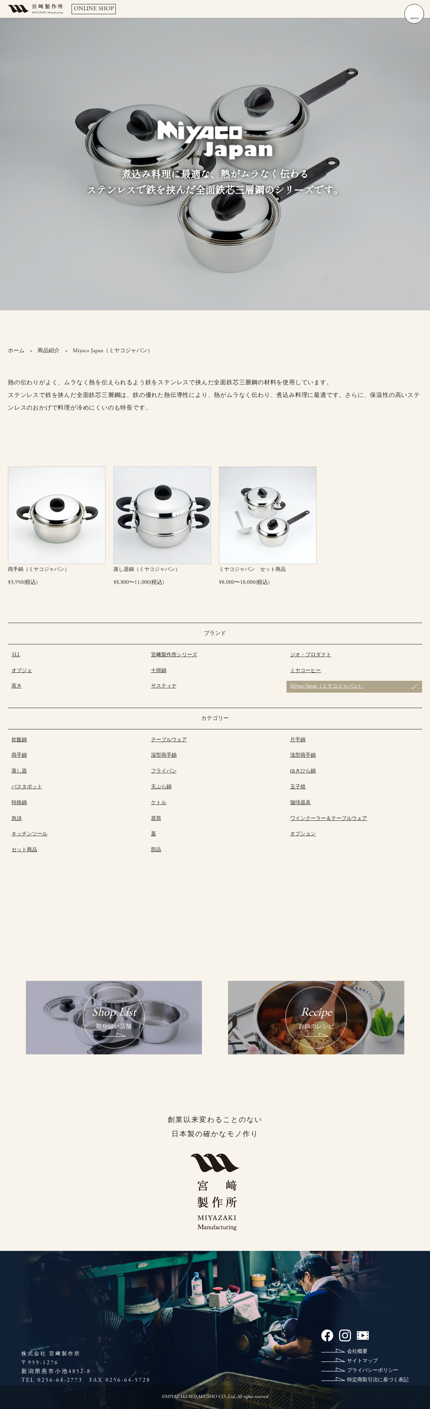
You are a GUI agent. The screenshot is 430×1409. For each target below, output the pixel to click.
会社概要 (357, 1351)
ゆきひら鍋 (303, 771)
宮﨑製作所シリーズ (174, 655)
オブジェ (21, 670)
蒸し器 (19, 771)
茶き (16, 686)
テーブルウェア (169, 739)
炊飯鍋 (19, 739)
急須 (16, 818)
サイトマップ (362, 1361)
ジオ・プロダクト (310, 655)
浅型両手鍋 (303, 755)
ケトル (158, 803)
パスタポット (26, 787)
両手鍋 (19, 755)
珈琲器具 (300, 803)
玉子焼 (298, 787)
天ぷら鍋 (161, 787)
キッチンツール (29, 834)
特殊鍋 (19, 803)
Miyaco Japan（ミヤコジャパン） (326, 686)
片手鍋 (298, 739)
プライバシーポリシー (372, 1370)
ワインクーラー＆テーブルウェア (328, 818)
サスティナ (164, 686)
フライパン (164, 771)
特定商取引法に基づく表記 (378, 1380)
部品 (156, 850)
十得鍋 (158, 670)
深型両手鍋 (164, 755)
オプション (303, 834)
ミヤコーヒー (305, 670)
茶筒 (156, 818)
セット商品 (24, 850)
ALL (15, 655)
